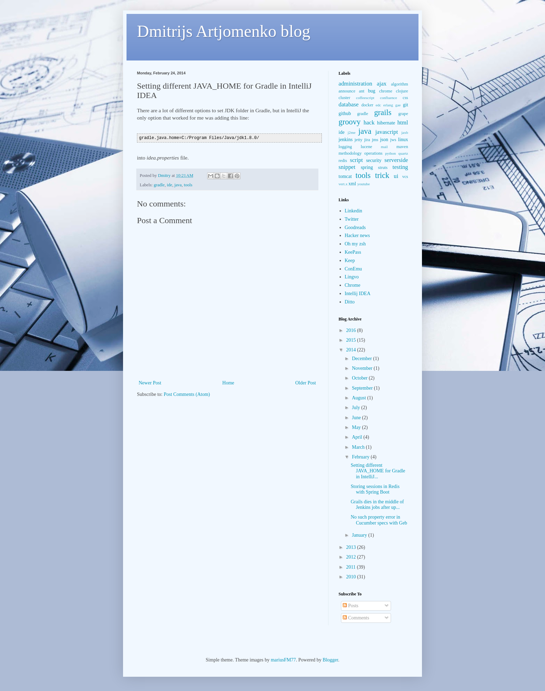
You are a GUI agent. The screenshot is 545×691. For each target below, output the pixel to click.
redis (343, 160)
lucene (366, 146)
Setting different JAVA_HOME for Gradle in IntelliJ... (378, 471)
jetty (358, 139)
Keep (350, 260)
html (402, 122)
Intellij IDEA (358, 293)
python (390, 153)
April (357, 437)
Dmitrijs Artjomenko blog (223, 31)
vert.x (343, 184)
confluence (388, 98)
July (356, 407)
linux (403, 139)
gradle (159, 184)
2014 (351, 349)
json (384, 139)
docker (367, 105)
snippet (347, 167)
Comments (356, 617)
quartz (403, 153)
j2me (351, 132)
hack (369, 122)
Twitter (352, 219)
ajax (382, 83)
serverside (396, 160)
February (361, 457)
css (405, 97)
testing (400, 167)
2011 (351, 567)
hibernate (386, 122)
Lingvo (352, 276)
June (357, 417)
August (359, 397)
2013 (351, 547)
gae (398, 105)
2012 (351, 557)
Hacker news (357, 235)
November (363, 368)
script (356, 160)
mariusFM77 (283, 659)
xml (352, 183)
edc (378, 105)
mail (384, 147)
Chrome (352, 285)
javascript (386, 132)
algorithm (399, 84)
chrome (385, 91)
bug (371, 91)
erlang (388, 105)
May (357, 427)
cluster (344, 97)
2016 (351, 330)
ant (361, 91)
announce (347, 91)
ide (169, 184)
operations (373, 153)
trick (382, 175)
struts (383, 167)
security (373, 160)
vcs (405, 176)
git (405, 104)
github (345, 113)
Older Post (305, 382)
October (360, 378)
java (178, 184)
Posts (350, 605)
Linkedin (354, 210)
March (359, 447)
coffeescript (365, 98)
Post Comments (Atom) (187, 394)
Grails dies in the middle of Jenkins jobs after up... (377, 504)
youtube (363, 184)
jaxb (404, 132)
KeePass (353, 252)
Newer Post (150, 382)
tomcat (345, 176)
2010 (351, 576)
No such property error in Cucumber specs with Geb (379, 520)
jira (367, 139)
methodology (350, 153)
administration (355, 83)
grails (382, 112)
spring (367, 167)
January (360, 535)
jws (393, 139)
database (349, 104)
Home (228, 382)
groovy (349, 121)
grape (403, 113)
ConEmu (353, 268)
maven (402, 146)
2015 (351, 340)
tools (188, 184)
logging (345, 146)
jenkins (345, 139)
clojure (402, 91)
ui (396, 176)
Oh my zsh (355, 243)
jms (375, 139)
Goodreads (355, 227)
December (362, 358)
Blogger (330, 659)
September (363, 388)
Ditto (350, 301)
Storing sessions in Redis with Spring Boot (375, 489)
